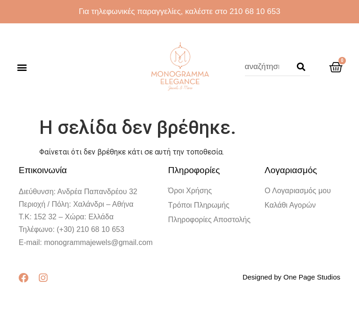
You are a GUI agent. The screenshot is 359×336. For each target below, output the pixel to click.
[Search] (301, 67)
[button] (21, 67)
